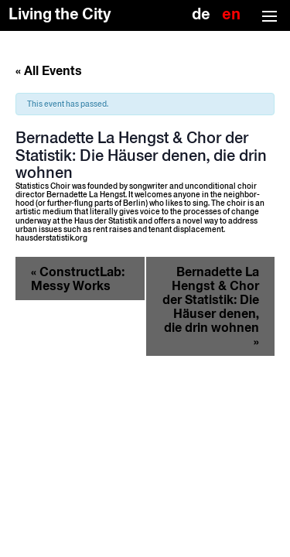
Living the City (60, 14)
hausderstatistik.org (51, 238)
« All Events (48, 70)
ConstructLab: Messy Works (78, 278)
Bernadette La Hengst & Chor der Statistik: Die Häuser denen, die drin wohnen (210, 306)
